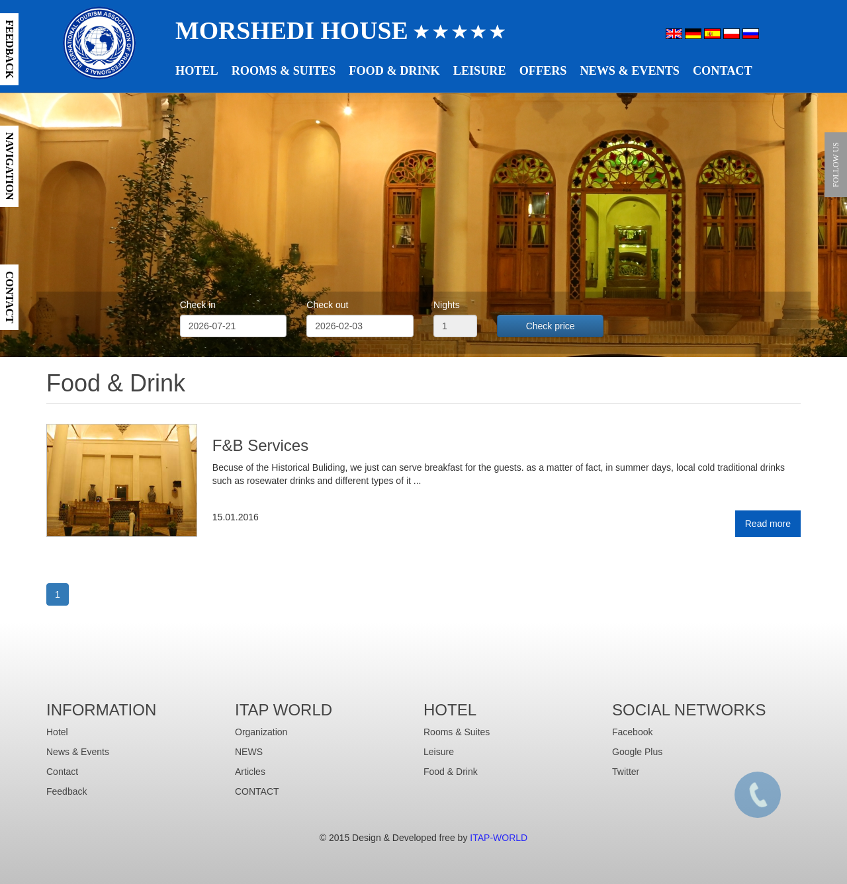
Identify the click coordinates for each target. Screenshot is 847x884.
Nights (446, 305)
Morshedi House (340, 30)
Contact (722, 70)
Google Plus (637, 751)
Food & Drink (394, 70)
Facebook (632, 732)
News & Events (630, 70)
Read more (768, 523)
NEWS (249, 751)
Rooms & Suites (284, 70)
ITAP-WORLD (498, 837)
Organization (261, 732)
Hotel (196, 70)
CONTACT (257, 791)
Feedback (66, 791)
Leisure (479, 70)
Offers (543, 70)
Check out (327, 305)
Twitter (625, 771)
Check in (198, 305)
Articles (250, 771)
